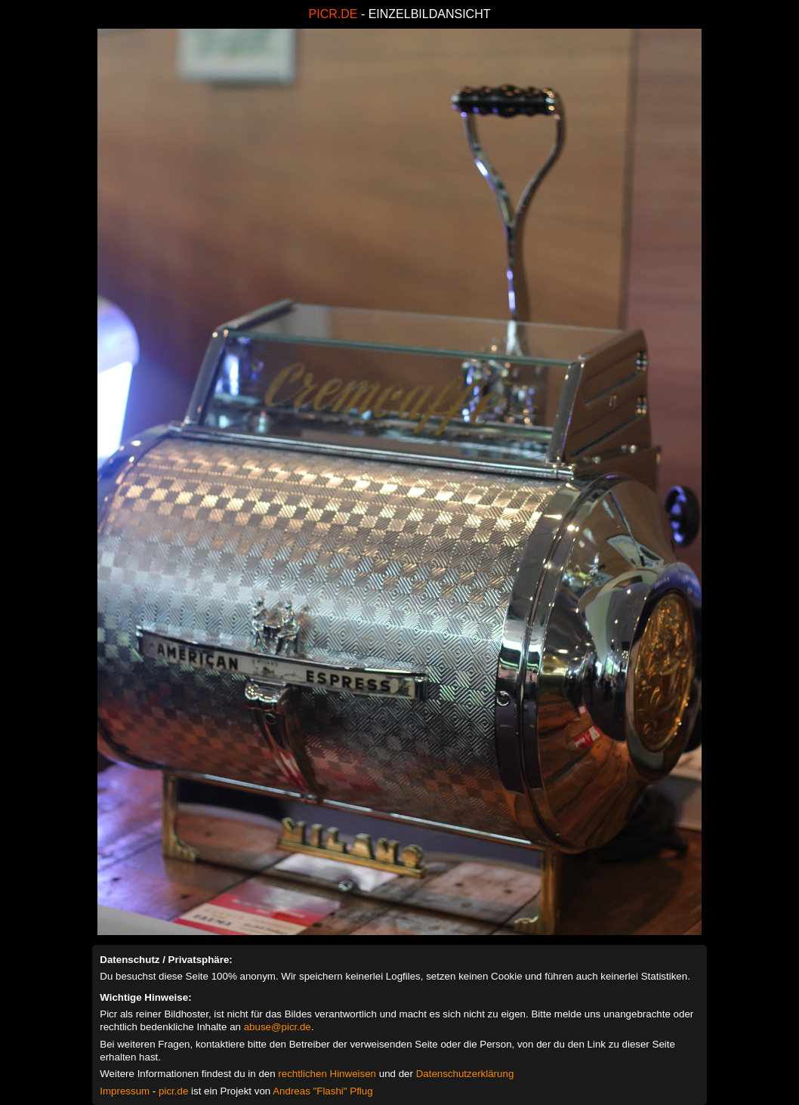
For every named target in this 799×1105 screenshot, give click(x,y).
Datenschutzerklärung (465, 1073)
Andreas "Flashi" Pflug (322, 1091)
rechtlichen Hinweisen (327, 1073)
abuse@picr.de (277, 1026)
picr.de (173, 1091)
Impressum (125, 1091)
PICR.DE (333, 14)
